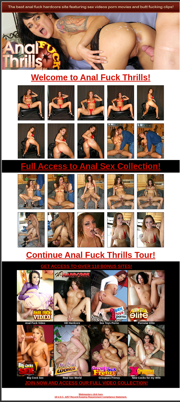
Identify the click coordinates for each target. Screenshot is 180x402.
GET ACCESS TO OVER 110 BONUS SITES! (86, 266)
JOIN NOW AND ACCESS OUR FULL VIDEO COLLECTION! (86, 382)
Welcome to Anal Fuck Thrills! (91, 77)
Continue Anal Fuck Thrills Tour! (90, 255)
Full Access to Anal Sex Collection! (91, 166)
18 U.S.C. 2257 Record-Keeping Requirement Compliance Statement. (91, 397)
